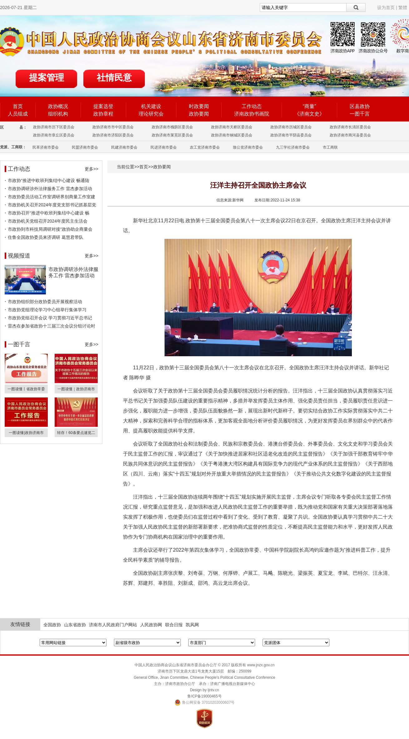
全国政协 (52, 624)
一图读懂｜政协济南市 (76, 389)
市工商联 (330, 147)
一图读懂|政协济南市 (26, 433)
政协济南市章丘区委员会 (53, 135)
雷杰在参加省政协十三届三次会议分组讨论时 (51, 325)
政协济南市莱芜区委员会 (172, 135)
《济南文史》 (309, 113)
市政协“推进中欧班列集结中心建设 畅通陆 (48, 180)
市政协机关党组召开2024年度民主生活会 (47, 221)
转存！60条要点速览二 (76, 433)
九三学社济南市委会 (293, 147)
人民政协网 (151, 624)
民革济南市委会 (45, 147)
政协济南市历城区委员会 (291, 127)
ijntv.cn (213, 690)
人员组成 (18, 113)
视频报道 (19, 256)
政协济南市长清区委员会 (350, 127)
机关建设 (151, 106)
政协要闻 (199, 113)
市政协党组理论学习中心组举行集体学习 (47, 309)
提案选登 (103, 106)
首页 (18, 106)
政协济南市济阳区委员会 (113, 135)
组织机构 (58, 113)
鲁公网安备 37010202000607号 (205, 702)
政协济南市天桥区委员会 (231, 127)
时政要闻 (199, 106)
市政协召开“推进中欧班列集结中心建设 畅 (48, 212)
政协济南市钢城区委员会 (231, 135)
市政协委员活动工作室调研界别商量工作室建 (51, 196)
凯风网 (192, 624)
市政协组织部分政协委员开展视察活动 (45, 301)
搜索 (356, 7)
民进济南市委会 (163, 147)
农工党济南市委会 (205, 147)
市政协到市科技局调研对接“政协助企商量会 (50, 229)
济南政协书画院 (251, 113)
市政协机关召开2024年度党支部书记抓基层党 (52, 204)
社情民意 (114, 77)
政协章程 (103, 113)
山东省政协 (75, 624)
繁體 (402, 7)
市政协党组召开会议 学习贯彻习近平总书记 (50, 317)
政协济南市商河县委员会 (350, 135)
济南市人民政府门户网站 (113, 624)
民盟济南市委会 (85, 147)
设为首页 (386, 7)
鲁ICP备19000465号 (204, 696)
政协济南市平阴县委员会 (291, 135)
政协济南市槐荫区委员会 (172, 127)
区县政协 (360, 106)
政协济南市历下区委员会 (53, 127)
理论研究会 (151, 113)
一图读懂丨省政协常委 (26, 389)
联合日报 (174, 624)
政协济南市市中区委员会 (113, 127)
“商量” (309, 106)
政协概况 (58, 106)
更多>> (91, 168)
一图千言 (360, 113)
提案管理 (46, 77)
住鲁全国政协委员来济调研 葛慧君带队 (45, 237)
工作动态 (252, 106)
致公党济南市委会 (248, 147)
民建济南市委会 (124, 147)
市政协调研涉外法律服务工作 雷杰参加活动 (50, 188)
